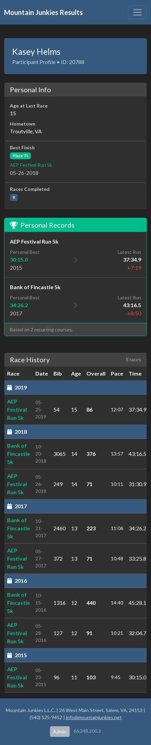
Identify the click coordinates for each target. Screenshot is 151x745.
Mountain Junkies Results (43, 12)
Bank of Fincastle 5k (18, 453)
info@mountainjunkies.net (94, 717)
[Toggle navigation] (137, 12)
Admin (60, 731)
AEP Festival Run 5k (31, 165)
